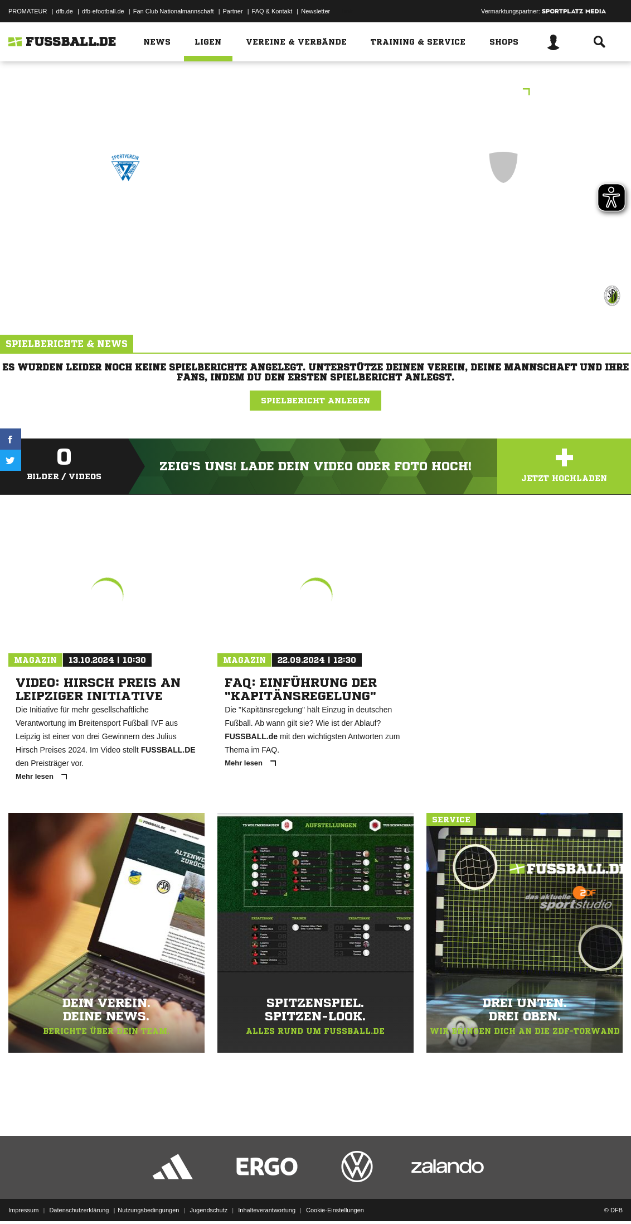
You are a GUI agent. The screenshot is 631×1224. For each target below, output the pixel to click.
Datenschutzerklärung (79, 1197)
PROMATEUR (27, 11)
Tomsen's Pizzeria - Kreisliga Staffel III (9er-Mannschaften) (315, 93)
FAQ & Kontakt (272, 11)
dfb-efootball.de (103, 11)
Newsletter (315, 11)
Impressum (23, 1197)
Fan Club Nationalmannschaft (173, 11)
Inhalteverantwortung (266, 1197)
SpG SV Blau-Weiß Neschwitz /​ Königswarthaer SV (125, 230)
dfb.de (64, 11)
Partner (233, 11)
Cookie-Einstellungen (335, 1197)
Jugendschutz (208, 1197)
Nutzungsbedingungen (148, 1197)
